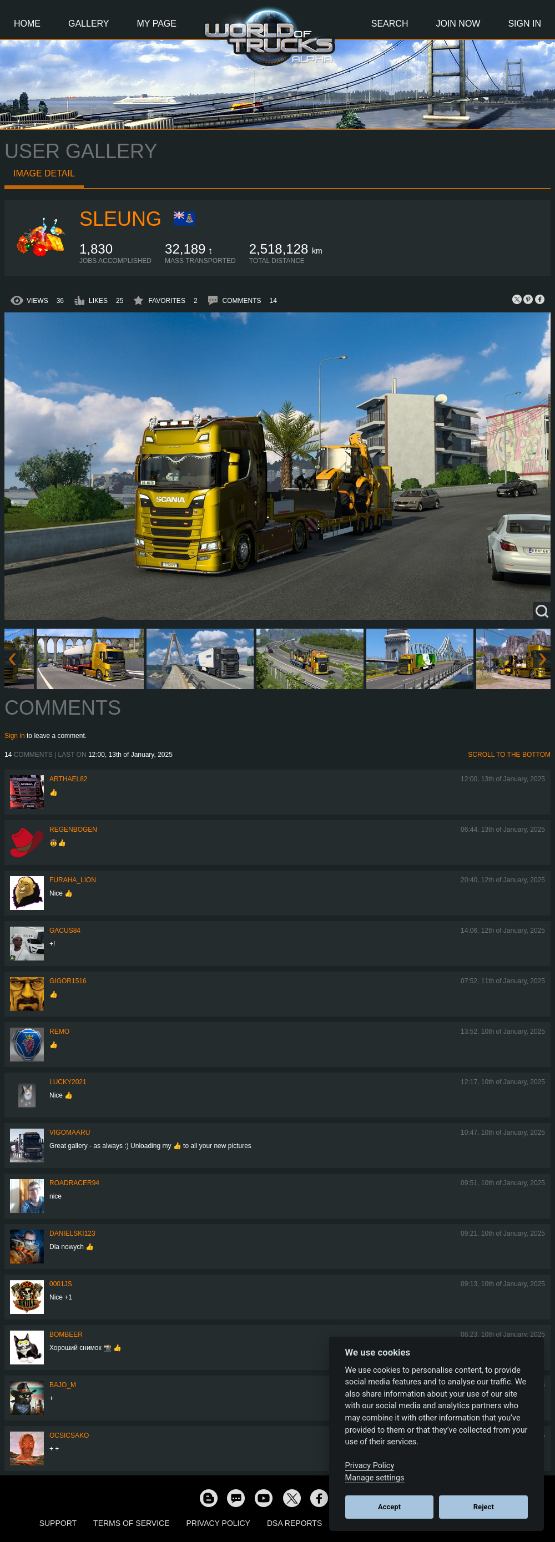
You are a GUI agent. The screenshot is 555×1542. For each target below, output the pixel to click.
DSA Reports (294, 1523)
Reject (483, 1507)
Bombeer (66, 1334)
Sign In (524, 23)
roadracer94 (74, 1183)
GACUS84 (64, 930)
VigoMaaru (69, 1132)
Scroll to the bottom (509, 755)
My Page (156, 23)
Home (27, 23)
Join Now (458, 23)
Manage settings (375, 1478)
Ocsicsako (69, 1435)
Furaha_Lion (72, 880)
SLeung (120, 219)
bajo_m (62, 1385)
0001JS (60, 1284)
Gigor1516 (68, 981)
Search (389, 23)
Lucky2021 (68, 1082)
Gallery (88, 23)
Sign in (14, 736)
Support (58, 1523)
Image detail (44, 173)
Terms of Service (131, 1523)
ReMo (59, 1031)
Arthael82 (68, 779)
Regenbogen (73, 829)
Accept (389, 1507)
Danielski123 (72, 1233)
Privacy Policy (218, 1523)
